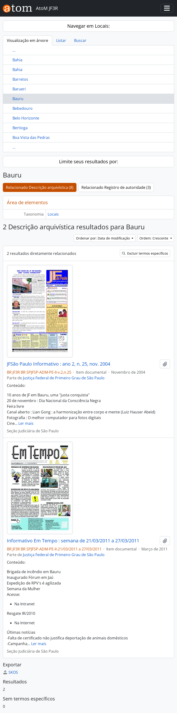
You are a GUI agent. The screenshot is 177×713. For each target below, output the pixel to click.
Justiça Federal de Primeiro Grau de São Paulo (64, 378)
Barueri (19, 89)
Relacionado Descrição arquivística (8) (39, 187)
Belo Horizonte (26, 118)
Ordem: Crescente (154, 238)
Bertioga (20, 127)
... (14, 50)
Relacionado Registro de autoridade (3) (116, 187)
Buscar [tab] (80, 40)
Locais (53, 214)
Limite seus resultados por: (88, 161)
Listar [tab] (61, 40)
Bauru (18, 98)
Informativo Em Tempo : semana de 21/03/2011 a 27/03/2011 (73, 541)
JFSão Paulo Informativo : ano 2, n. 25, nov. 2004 (58, 364)
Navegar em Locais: (88, 26)
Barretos (20, 79)
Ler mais (26, 423)
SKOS (10, 672)
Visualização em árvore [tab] (27, 40)
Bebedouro (23, 108)
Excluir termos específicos (145, 253)
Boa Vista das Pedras (31, 137)
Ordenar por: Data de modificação (103, 238)
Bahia (17, 59)
